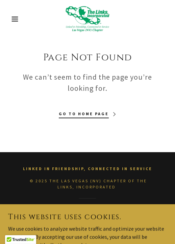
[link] (87, 19)
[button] (12, 19)
